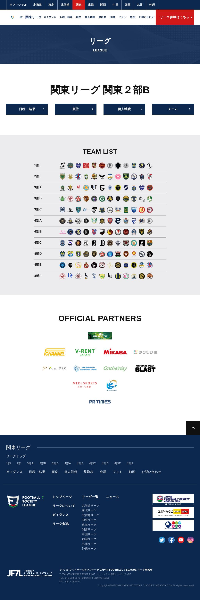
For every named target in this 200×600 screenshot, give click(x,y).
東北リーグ (89, 510)
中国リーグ (89, 534)
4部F (130, 463)
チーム (173, 109)
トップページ (62, 497)
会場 (112, 17)
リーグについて (63, 505)
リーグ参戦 (60, 523)
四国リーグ (89, 539)
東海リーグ (89, 524)
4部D (105, 463)
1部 (8, 463)
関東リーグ (89, 519)
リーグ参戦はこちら (174, 17)
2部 (19, 463)
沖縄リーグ (89, 548)
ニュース (112, 497)
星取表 (102, 17)
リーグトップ (16, 456)
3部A (30, 463)
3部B (42, 463)
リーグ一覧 (90, 497)
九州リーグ (89, 543)
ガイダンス (50, 17)
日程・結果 (66, 17)
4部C (92, 463)
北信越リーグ (90, 515)
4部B (80, 463)
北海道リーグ (90, 505)
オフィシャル (18, 4)
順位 (78, 17)
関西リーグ (89, 529)
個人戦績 (90, 17)
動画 (132, 17)
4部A (67, 463)
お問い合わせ (146, 17)
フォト (122, 17)
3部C (55, 463)
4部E (117, 463)
